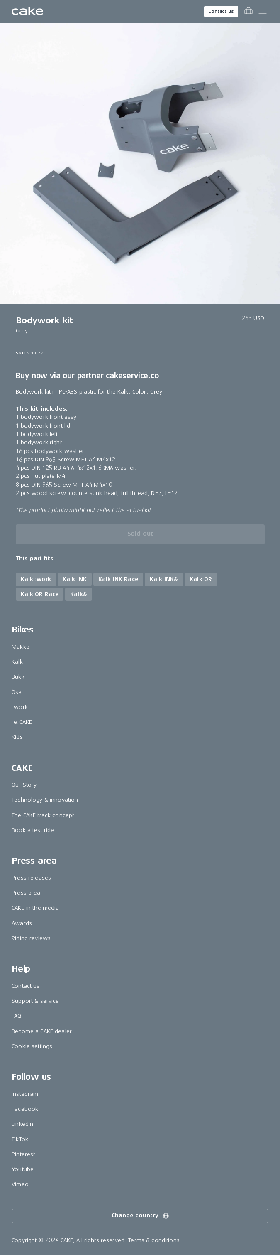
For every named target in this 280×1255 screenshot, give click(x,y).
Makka (20, 647)
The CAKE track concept (43, 815)
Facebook (25, 1109)
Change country (141, 1216)
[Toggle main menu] (263, 12)
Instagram (25, 1094)
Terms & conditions (154, 1240)
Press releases (31, 878)
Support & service (35, 1001)
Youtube (23, 1169)
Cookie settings (32, 1046)
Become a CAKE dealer (42, 1031)
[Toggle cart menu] (248, 12)
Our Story (24, 785)
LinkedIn (22, 1124)
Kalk (17, 662)
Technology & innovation (45, 800)
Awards (22, 923)
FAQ (16, 1016)
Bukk (18, 677)
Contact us (221, 11)
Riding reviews (31, 938)
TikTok (20, 1139)
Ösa (17, 692)
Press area (26, 893)
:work (20, 707)
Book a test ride (33, 830)
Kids (17, 737)
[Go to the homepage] (27, 12)
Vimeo (20, 1184)
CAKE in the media (35, 908)
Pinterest (23, 1154)
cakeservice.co (132, 376)
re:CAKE (22, 722)
